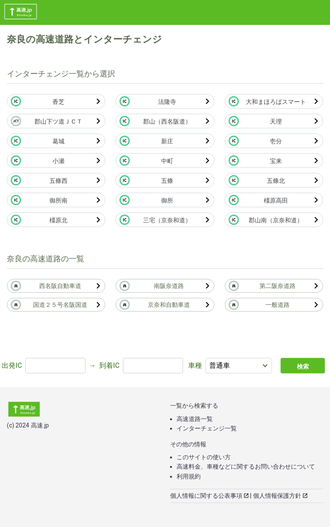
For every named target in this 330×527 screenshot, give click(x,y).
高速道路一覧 (195, 418)
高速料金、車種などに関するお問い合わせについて (246, 466)
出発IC (12, 365)
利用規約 (189, 476)
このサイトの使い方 (204, 457)
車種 (195, 365)
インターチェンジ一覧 (207, 428)
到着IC (109, 365)
